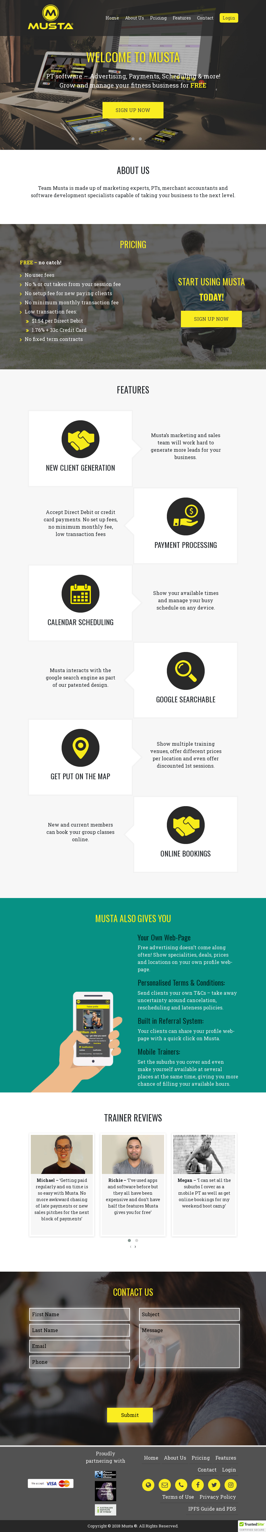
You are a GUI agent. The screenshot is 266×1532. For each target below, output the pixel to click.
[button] (129, 1240)
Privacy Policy (218, 1497)
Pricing (158, 18)
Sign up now (133, 110)
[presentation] (130, 1246)
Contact (205, 18)
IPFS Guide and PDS (212, 1508)
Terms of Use (178, 1497)
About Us (134, 18)
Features (182, 18)
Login (229, 18)
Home (112, 18)
